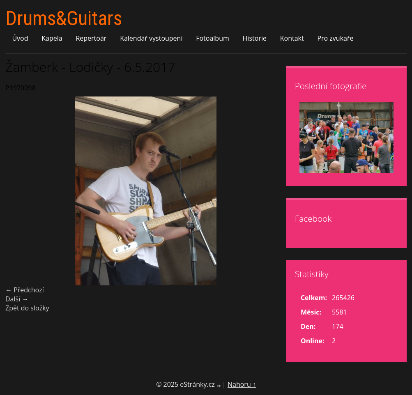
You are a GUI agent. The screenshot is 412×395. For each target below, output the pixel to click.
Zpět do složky (27, 307)
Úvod (20, 38)
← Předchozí (24, 289)
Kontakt (292, 38)
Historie (255, 38)
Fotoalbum (212, 38)
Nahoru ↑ (242, 384)
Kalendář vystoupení (151, 38)
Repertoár (91, 38)
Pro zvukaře (335, 38)
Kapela (51, 38)
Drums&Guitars (63, 18)
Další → (16, 298)
